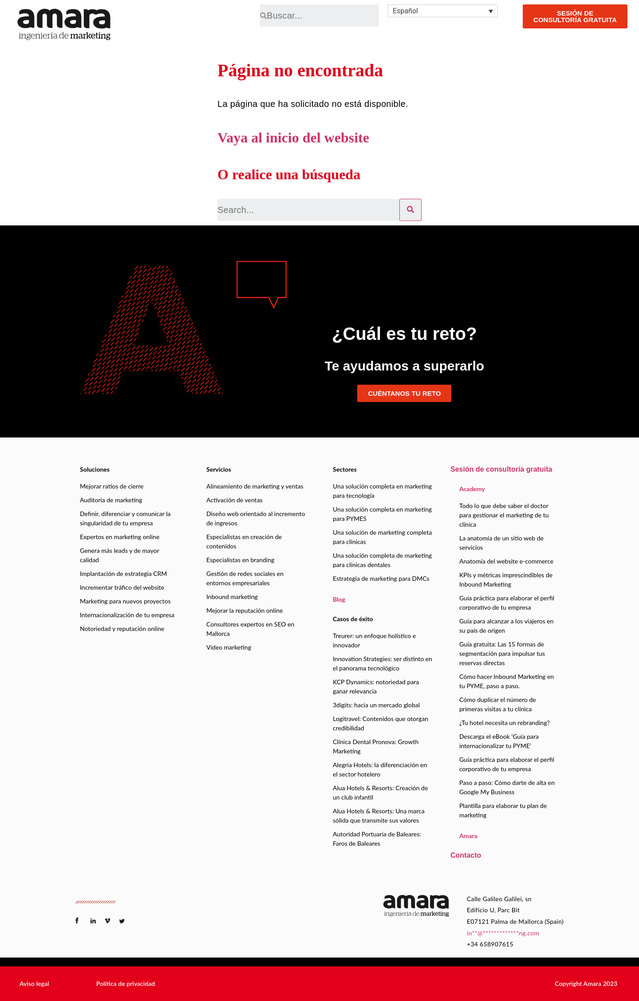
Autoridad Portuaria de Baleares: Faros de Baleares (377, 838)
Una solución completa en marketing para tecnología (382, 490)
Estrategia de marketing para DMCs (381, 578)
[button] (34, 983)
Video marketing (228, 647)
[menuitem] (443, 10)
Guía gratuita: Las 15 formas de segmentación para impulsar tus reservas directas (502, 653)
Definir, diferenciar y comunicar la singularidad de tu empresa (125, 518)
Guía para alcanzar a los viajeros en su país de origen (506, 625)
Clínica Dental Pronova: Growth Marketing (375, 746)
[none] (443, 10)
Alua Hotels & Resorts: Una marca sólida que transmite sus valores (379, 815)
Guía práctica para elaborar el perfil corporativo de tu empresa (506, 602)
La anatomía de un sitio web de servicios (501, 542)
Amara (468, 835)
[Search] (410, 210)
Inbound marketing (232, 596)
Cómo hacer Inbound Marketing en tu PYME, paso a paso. (506, 681)
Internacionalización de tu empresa (127, 615)
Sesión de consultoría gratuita (501, 469)
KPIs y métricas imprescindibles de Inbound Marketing (505, 579)
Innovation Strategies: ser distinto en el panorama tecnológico (382, 663)
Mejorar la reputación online (244, 610)
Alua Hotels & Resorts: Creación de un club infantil (380, 792)
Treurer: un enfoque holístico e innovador (374, 640)
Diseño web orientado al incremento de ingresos (255, 518)
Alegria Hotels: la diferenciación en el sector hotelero (380, 769)
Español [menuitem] (405, 11)
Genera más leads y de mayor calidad (119, 555)
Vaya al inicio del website (293, 138)
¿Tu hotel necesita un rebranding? (504, 722)
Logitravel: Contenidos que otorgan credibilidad (380, 723)
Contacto (465, 855)
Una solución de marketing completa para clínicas (382, 536)
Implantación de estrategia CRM (123, 573)
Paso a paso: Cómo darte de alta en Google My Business (507, 787)
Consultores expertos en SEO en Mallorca (250, 628)
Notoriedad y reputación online (122, 628)
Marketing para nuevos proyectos (125, 601)
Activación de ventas (234, 500)
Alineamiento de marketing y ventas (254, 486)
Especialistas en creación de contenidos (244, 541)
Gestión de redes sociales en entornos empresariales (245, 578)
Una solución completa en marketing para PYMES (382, 513)
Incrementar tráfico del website (122, 587)
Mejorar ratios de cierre (111, 486)
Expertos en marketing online (119, 536)
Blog (339, 599)
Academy (472, 489)
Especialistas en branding (240, 560)
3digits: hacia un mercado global (376, 705)
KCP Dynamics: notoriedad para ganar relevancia (376, 686)
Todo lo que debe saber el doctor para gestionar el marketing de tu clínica (504, 515)
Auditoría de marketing (111, 500)
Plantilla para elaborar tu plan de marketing (503, 810)
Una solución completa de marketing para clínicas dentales (382, 560)
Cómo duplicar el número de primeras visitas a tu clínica (497, 704)
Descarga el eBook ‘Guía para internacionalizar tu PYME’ (499, 741)
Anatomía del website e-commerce (506, 561)
